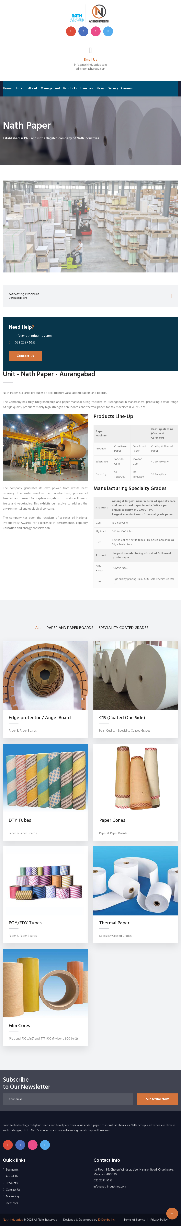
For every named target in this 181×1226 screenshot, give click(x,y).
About (33, 88)
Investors (87, 88)
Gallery (112, 88)
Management (50, 88)
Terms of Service (134, 1220)
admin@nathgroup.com (90, 68)
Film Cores (19, 1026)
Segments (12, 1169)
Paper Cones (112, 821)
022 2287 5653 (25, 342)
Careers (127, 88)
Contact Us (25, 356)
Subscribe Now (157, 1099)
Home (7, 88)
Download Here (18, 298)
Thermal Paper (114, 923)
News (100, 88)
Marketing (12, 1196)
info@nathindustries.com (90, 65)
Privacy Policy (159, 1220)
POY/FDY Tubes (25, 923)
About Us (12, 1176)
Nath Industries (13, 1220)
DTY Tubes (20, 821)
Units (18, 88)
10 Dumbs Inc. (106, 1220)
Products (70, 88)
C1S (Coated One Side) (122, 718)
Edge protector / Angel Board (40, 718)
